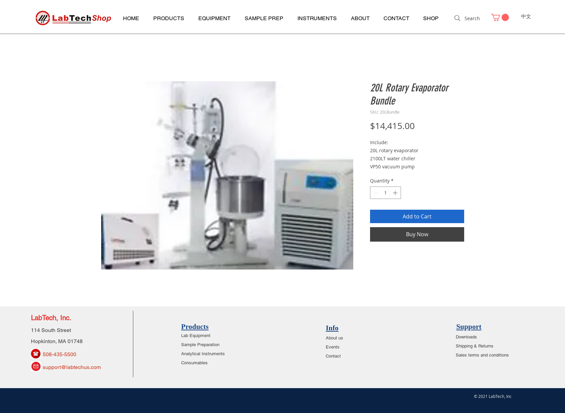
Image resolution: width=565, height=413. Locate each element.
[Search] (466, 18)
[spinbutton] (385, 193)
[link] (500, 17)
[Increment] (396, 193)
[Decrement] (375, 193)
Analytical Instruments (203, 353)
